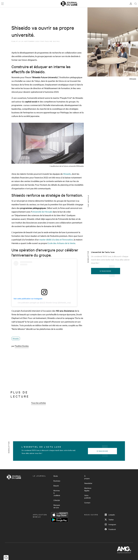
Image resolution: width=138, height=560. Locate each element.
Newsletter (88, 483)
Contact (87, 502)
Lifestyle (56, 500)
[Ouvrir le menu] (2, 3)
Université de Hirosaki (42, 211)
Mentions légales (87, 489)
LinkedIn (110, 514)
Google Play (59, 519)
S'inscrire (105, 271)
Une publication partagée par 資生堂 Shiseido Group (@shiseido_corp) (44, 303)
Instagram (110, 524)
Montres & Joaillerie (56, 493)
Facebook (110, 529)
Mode (55, 476)
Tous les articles (38, 402)
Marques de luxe (56, 506)
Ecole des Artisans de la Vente (61, 243)
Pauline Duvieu (52, 41)
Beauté (56, 485)
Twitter (109, 519)
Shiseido (67, 173)
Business (56, 481)
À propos (87, 477)
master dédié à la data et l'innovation (56, 239)
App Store (59, 514)
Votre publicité (87, 496)
